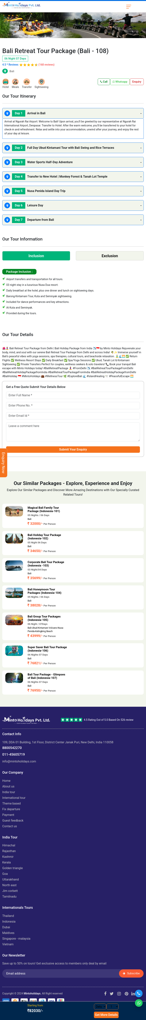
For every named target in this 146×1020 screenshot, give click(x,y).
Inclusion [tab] (36, 256)
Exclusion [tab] (110, 256)
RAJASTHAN (9, 851)
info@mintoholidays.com (19, 761)
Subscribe (131, 973)
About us (8, 786)
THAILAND (8, 916)
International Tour (13, 798)
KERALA (6, 862)
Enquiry (136, 81)
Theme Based (11, 803)
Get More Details (106, 1015)
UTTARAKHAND (10, 879)
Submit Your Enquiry (73, 449)
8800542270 (12, 748)
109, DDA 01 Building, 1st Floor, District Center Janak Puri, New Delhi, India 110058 (57, 742)
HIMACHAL (8, 845)
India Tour (8, 792)
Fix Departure (11, 809)
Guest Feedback (12, 820)
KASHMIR (7, 857)
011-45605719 (13, 754)
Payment (8, 815)
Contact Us (9, 826)
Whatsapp (120, 81)
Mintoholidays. (32, 993)
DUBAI (6, 927)
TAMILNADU (9, 896)
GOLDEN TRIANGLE (12, 868)
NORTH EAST (9, 885)
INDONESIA (9, 921)
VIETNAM (7, 944)
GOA (5, 874)
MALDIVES (8, 933)
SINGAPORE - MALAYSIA (16, 938)
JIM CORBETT (10, 891)
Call (103, 81)
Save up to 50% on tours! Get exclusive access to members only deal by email (54, 963)
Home (6, 781)
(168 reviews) (46, 64)
